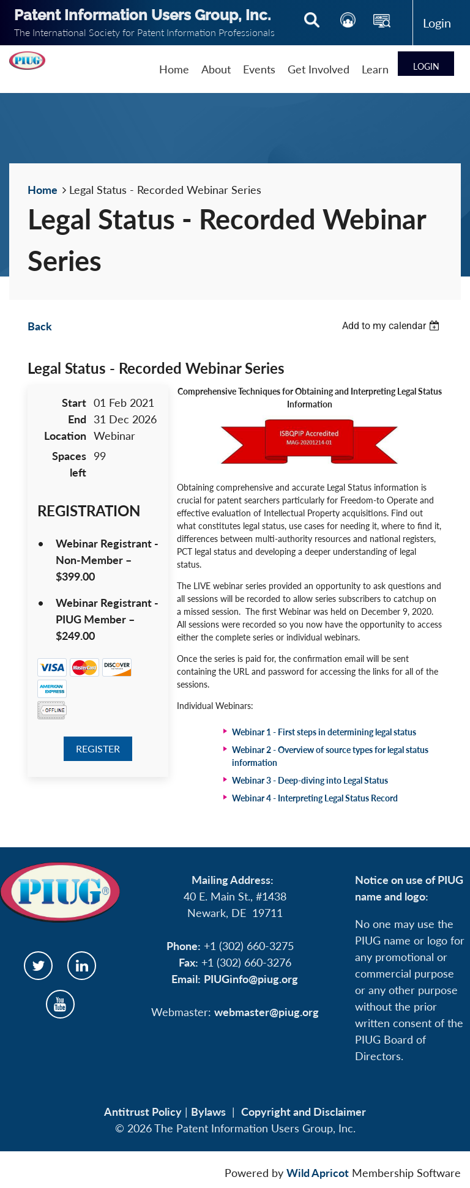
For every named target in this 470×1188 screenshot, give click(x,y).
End (77, 419)
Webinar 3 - (310, 780)
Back (40, 326)
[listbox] (392, 325)
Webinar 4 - (315, 798)
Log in (437, 22)
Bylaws (208, 1111)
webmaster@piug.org (266, 1012)
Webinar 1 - (324, 732)
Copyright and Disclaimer (303, 1111)
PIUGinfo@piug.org (251, 979)
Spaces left (69, 464)
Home (43, 189)
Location (65, 435)
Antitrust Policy (143, 1111)
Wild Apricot (317, 1172)
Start (74, 402)
